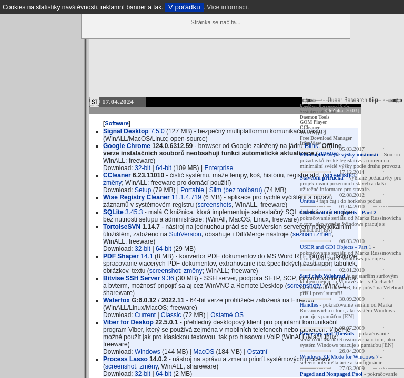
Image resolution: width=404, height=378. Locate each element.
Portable (192, 190)
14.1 (146, 256)
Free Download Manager (326, 138)
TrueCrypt (311, 132)
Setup (143, 190)
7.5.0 (157, 131)
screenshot (164, 271)
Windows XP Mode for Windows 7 (339, 357)
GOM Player (313, 122)
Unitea (307, 201)
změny (112, 182)
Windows (147, 351)
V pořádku (184, 7)
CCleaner (310, 127)
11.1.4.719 (186, 197)
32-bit (142, 168)
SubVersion (185, 234)
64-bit (163, 168)
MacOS (203, 351)
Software (117, 123)
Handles (309, 305)
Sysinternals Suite (318, 111)
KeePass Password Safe (324, 106)
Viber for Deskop (128, 322)
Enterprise (218, 168)
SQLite (113, 212)
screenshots (214, 204)
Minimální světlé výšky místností (339, 155)
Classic (171, 315)
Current (145, 315)
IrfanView (310, 143)
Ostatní (257, 351)
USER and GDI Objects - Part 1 (335, 247)
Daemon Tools (314, 117)
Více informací (227, 7)
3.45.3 (134, 212)
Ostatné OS (227, 315)
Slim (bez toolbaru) (235, 190)
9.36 (167, 278)
